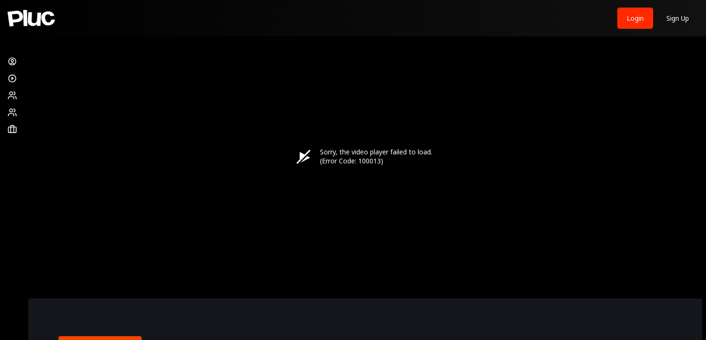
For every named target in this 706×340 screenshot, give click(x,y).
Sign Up (677, 18)
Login (635, 18)
